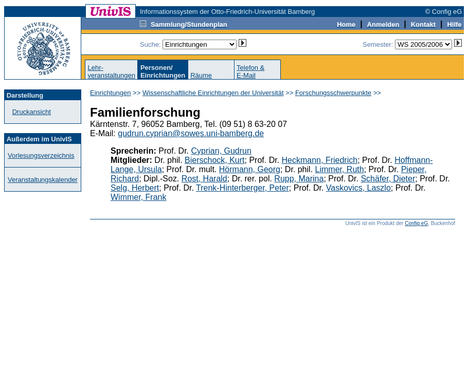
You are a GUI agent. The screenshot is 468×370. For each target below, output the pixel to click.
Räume (201, 75)
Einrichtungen (110, 93)
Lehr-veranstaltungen (111, 71)
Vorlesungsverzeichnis (41, 155)
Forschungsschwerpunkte (333, 93)
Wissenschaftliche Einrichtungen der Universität (213, 93)
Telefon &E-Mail (250, 71)
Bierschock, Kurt (214, 160)
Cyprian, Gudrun (221, 150)
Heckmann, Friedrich (320, 160)
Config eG (416, 223)
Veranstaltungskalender (43, 179)
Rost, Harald (204, 178)
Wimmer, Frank (138, 197)
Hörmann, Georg (249, 169)
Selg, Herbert (135, 187)
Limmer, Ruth (339, 169)
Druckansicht (31, 112)
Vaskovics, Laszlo (358, 187)
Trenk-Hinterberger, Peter (242, 187)
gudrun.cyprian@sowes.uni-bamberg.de (191, 133)
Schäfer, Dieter (388, 178)
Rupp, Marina (298, 178)
